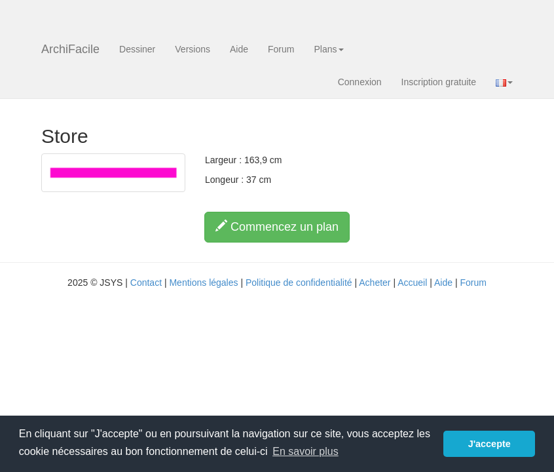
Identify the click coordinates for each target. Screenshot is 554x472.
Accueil (412, 282)
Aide (239, 49)
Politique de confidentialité (299, 282)
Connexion (360, 82)
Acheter (374, 282)
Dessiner (137, 49)
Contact (146, 282)
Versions (192, 49)
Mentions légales (203, 282)
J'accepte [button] (489, 444)
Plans (328, 49)
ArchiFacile (70, 49)
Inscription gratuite (438, 82)
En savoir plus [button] (305, 451)
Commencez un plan (277, 226)
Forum (281, 49)
